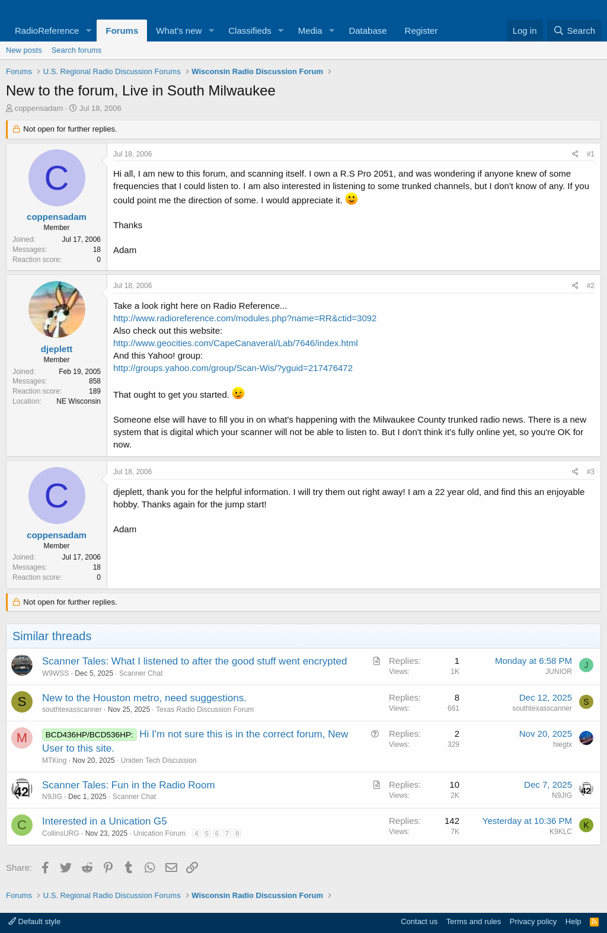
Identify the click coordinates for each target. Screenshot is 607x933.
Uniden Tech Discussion (159, 760)
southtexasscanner (72, 709)
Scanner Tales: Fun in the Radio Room (128, 785)
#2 (591, 286)
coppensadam (39, 108)
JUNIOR (558, 671)
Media (310, 30)
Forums (122, 30)
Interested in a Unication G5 (104, 821)
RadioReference (47, 30)
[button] (88, 30)
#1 (591, 154)
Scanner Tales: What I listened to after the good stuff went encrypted (194, 661)
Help (574, 921)
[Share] (575, 154)
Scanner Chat (140, 673)
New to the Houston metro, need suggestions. (144, 698)
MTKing (54, 760)
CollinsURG (60, 833)
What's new (179, 30)
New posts (24, 50)
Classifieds (249, 30)
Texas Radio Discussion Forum (205, 709)
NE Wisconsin (78, 401)
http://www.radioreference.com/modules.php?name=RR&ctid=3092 (244, 318)
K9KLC (561, 831)
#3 (591, 472)
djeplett (56, 349)
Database (367, 30)
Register (421, 30)
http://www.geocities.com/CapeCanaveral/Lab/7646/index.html (235, 343)
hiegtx (562, 744)
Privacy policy (533, 921)
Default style (34, 921)
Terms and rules (473, 921)
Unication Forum (159, 833)
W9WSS (55, 673)
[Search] (574, 30)
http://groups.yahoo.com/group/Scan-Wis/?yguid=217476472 (233, 368)
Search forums (77, 50)
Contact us (419, 921)
